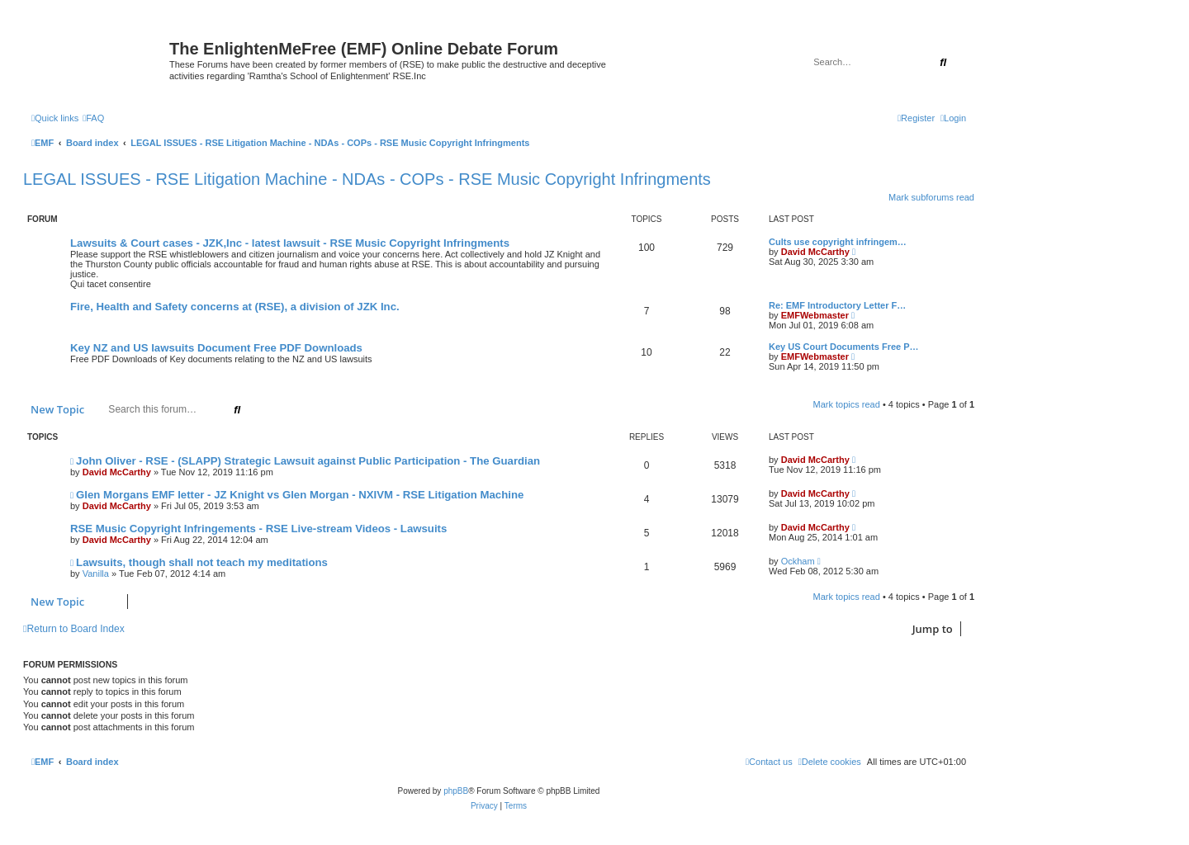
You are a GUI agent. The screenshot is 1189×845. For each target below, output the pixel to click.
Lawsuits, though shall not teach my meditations (202, 562)
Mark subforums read (931, 197)
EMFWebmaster (815, 315)
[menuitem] (93, 118)
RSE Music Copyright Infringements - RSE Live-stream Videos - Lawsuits (258, 528)
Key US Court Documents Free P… (844, 347)
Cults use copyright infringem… (838, 242)
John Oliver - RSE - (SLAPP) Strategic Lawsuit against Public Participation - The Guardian (308, 461)
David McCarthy (815, 252)
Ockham (798, 561)
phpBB (455, 790)
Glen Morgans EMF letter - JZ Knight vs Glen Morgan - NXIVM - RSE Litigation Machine (299, 495)
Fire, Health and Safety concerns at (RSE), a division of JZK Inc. (235, 306)
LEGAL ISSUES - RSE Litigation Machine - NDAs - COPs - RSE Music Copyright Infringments (367, 179)
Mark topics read (846, 404)
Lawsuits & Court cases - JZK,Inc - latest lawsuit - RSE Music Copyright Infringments (289, 243)
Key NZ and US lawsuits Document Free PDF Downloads (216, 348)
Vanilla (96, 573)
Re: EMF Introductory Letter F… (837, 305)
